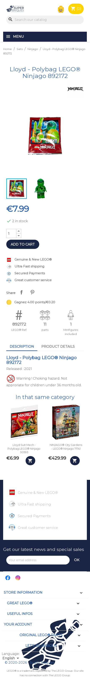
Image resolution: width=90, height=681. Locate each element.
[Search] (45, 20)
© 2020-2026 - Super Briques (29, 663)
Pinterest (32, 292)
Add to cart (23, 244)
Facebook (8, 577)
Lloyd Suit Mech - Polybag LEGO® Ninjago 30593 (24, 448)
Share (21, 292)
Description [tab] (22, 347)
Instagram (18, 577)
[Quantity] (11, 233)
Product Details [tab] (58, 347)
